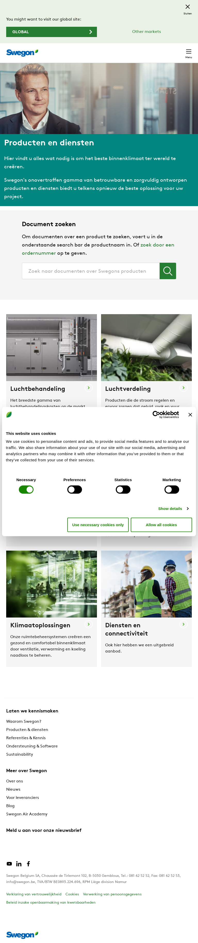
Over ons (14, 781)
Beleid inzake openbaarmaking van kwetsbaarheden (51, 903)
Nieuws (13, 790)
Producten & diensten (27, 730)
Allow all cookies (161, 524)
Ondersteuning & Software (32, 746)
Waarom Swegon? (23, 722)
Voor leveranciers (22, 798)
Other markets (146, 32)
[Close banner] (190, 414)
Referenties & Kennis (26, 738)
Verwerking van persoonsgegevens (112, 894)
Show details (170, 508)
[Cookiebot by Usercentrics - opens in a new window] (156, 414)
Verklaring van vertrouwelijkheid (33, 894)
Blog (10, 806)
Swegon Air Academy (26, 814)
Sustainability (19, 755)
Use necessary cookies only (98, 524)
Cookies (72, 894)
